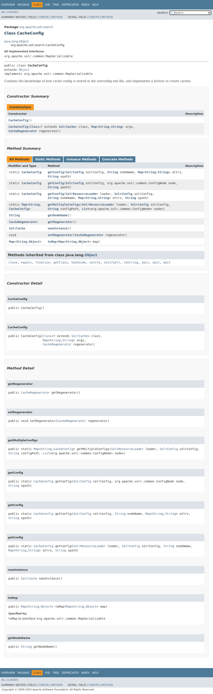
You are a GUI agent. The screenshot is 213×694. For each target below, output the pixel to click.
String (103, 126)
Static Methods (48, 159)
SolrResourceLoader (82, 194)
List (85, 209)
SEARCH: (163, 12)
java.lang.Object (16, 41)
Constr (43, 17)
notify (94, 262)
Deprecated (70, 4)
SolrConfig (75, 172)
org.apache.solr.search (36, 27)
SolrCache (67, 126)
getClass (60, 262)
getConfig (56, 172)
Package (23, 4)
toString (131, 262)
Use (47, 4)
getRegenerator (60, 222)
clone (12, 262)
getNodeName (58, 215)
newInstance (58, 228)
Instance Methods (81, 159)
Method (57, 17)
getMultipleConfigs (64, 204)
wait (145, 262)
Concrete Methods (117, 159)
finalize (42, 262)
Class (34, 126)
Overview (8, 4)
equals (26, 262)
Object (24, 69)
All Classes (9, 12)
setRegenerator (60, 235)
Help (95, 4)
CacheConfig (18, 120)
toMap (52, 241)
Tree (56, 4)
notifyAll (112, 262)
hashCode (78, 262)
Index (85, 4)
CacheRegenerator (22, 131)
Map (94, 126)
